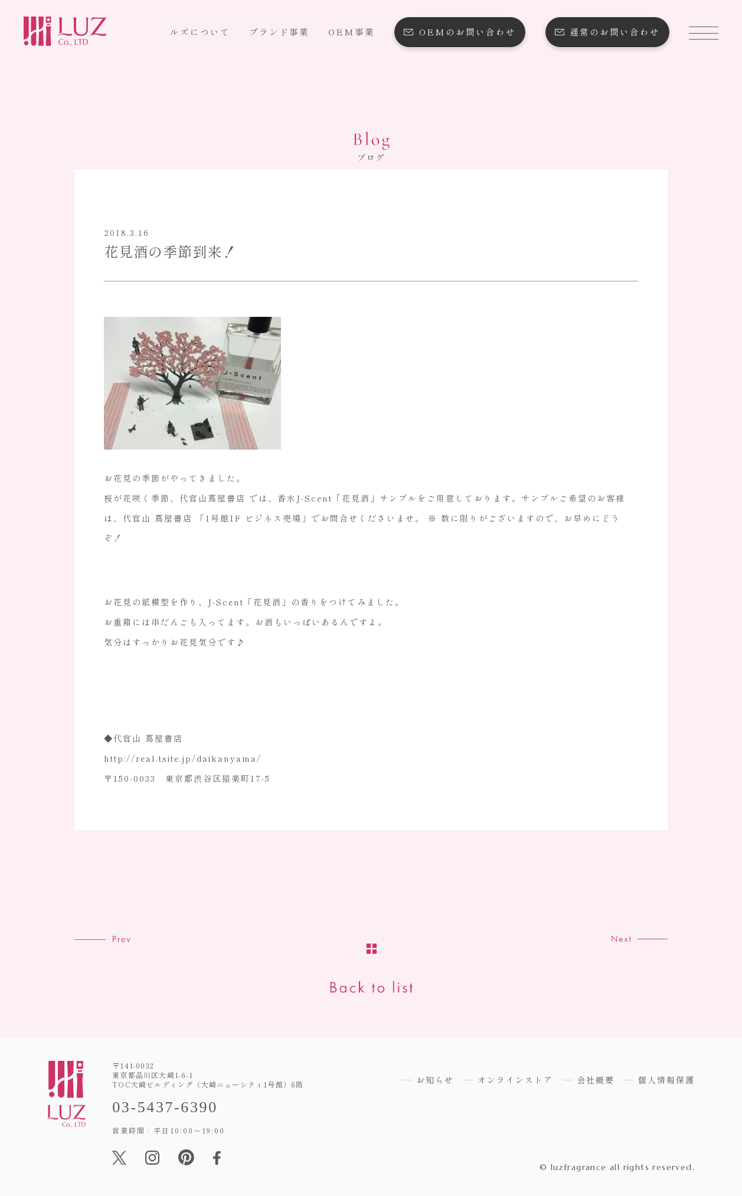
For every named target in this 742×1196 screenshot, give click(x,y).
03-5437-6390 (165, 1107)
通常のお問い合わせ (615, 31)
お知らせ (435, 1080)
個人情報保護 (666, 1080)
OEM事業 (351, 31)
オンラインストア (515, 1080)
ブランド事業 (279, 31)
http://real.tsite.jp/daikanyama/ (183, 758)
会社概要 (595, 1080)
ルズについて (200, 31)
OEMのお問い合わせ (467, 31)
